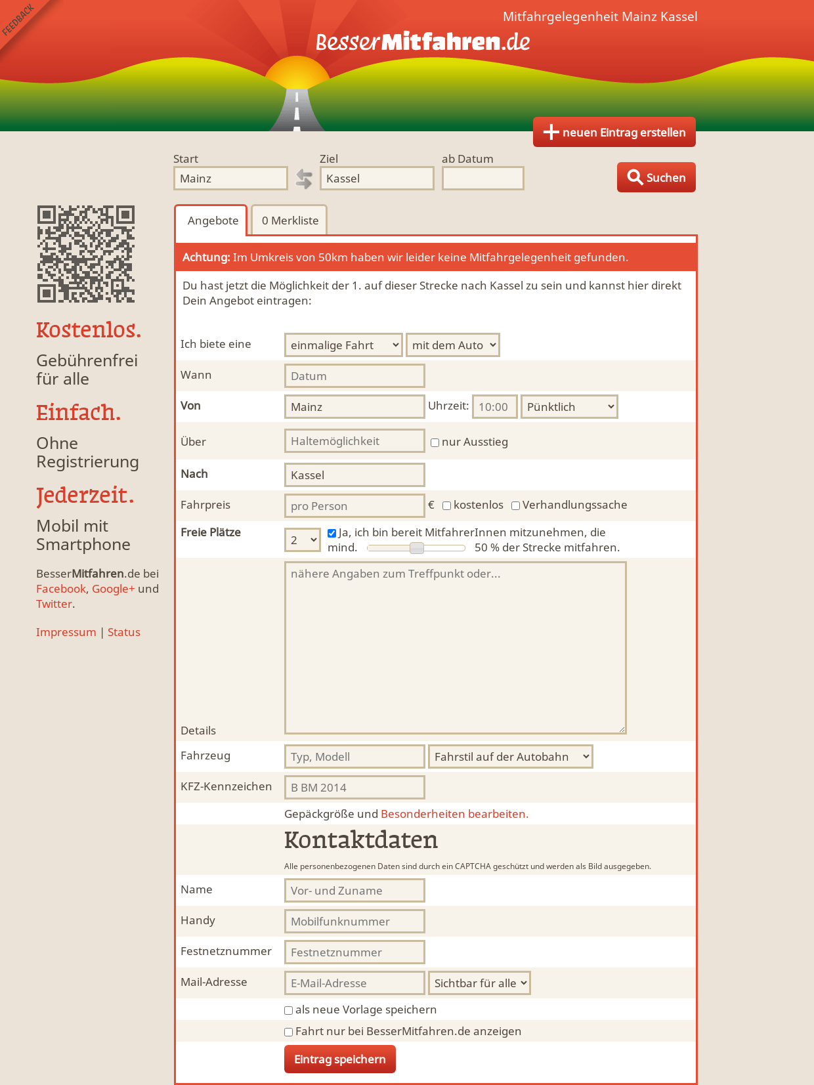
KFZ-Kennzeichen (226, 786)
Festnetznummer (226, 950)
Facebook (61, 588)
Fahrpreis (205, 504)
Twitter (54, 603)
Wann (196, 374)
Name (197, 889)
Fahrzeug (205, 755)
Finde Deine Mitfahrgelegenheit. (407, 65)
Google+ (113, 588)
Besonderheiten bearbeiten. (406, 813)
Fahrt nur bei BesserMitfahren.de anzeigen (408, 1030)
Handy (198, 919)
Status (124, 631)
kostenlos (478, 504)
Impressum (66, 631)
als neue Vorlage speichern (366, 1009)
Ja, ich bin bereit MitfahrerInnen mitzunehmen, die (472, 532)
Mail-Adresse (214, 981)
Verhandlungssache (575, 504)
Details (198, 730)
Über (193, 441)
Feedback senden (32, 32)
